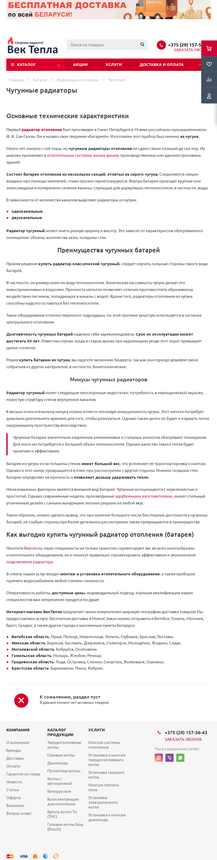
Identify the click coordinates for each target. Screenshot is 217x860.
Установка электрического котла (103, 802)
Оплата (13, 766)
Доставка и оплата (162, 64)
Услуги (113, 64)
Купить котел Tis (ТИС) (62, 814)
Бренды (13, 750)
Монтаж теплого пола (103, 787)
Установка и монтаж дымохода (107, 817)
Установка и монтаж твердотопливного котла (107, 760)
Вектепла (33, 548)
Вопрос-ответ (19, 813)
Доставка (15, 758)
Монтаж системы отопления (104, 744)
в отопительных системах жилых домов (81, 155)
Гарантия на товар (23, 774)
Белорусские (59, 791)
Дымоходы (57, 763)
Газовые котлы (61, 755)
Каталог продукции (60, 732)
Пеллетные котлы (63, 771)
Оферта (13, 797)
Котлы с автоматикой (59, 781)
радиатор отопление (42, 129)
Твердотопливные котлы (64, 744)
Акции (80, 64)
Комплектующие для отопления (63, 801)
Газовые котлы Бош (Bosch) (65, 826)
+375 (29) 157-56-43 (189, 44)
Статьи (12, 790)
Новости (14, 782)
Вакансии (15, 805)
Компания (17, 730)
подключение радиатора (29, 562)
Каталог (26, 64)
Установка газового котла (106, 774)
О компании (17, 742)
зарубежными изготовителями (143, 496)
